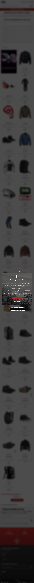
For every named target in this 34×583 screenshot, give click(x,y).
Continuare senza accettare (25, 271)
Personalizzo (17, 301)
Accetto (17, 298)
